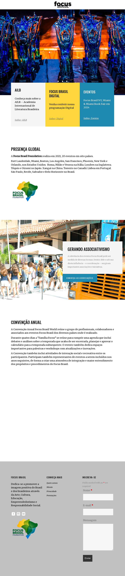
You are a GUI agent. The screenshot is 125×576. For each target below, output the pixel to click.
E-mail (88, 505)
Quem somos (52, 483)
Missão (50, 487)
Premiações (51, 495)
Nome (87, 490)
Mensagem (89, 520)
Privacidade (52, 491)
